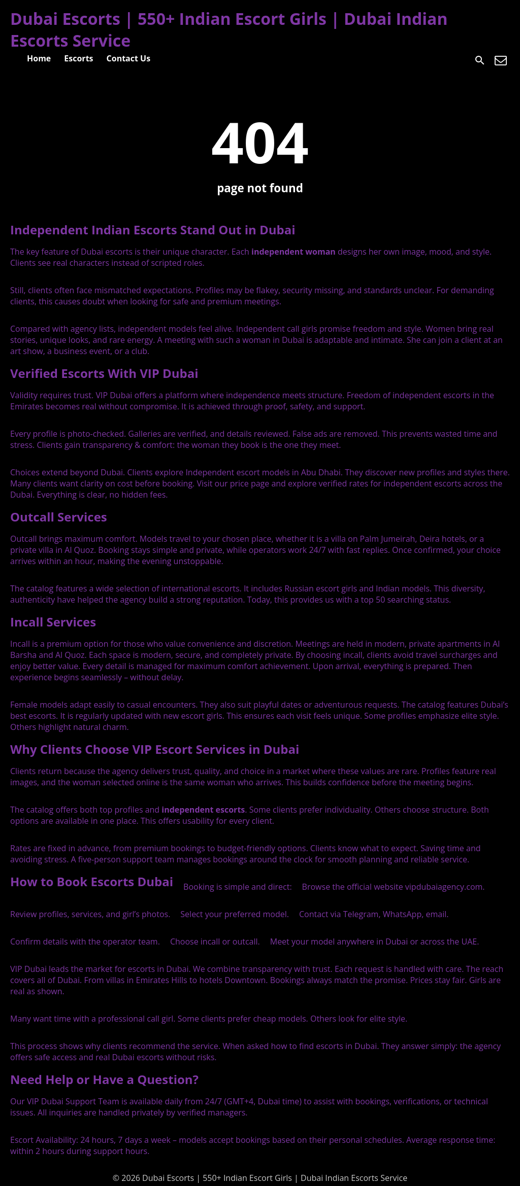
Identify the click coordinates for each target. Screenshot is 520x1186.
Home (39, 58)
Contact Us (129, 58)
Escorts (78, 58)
